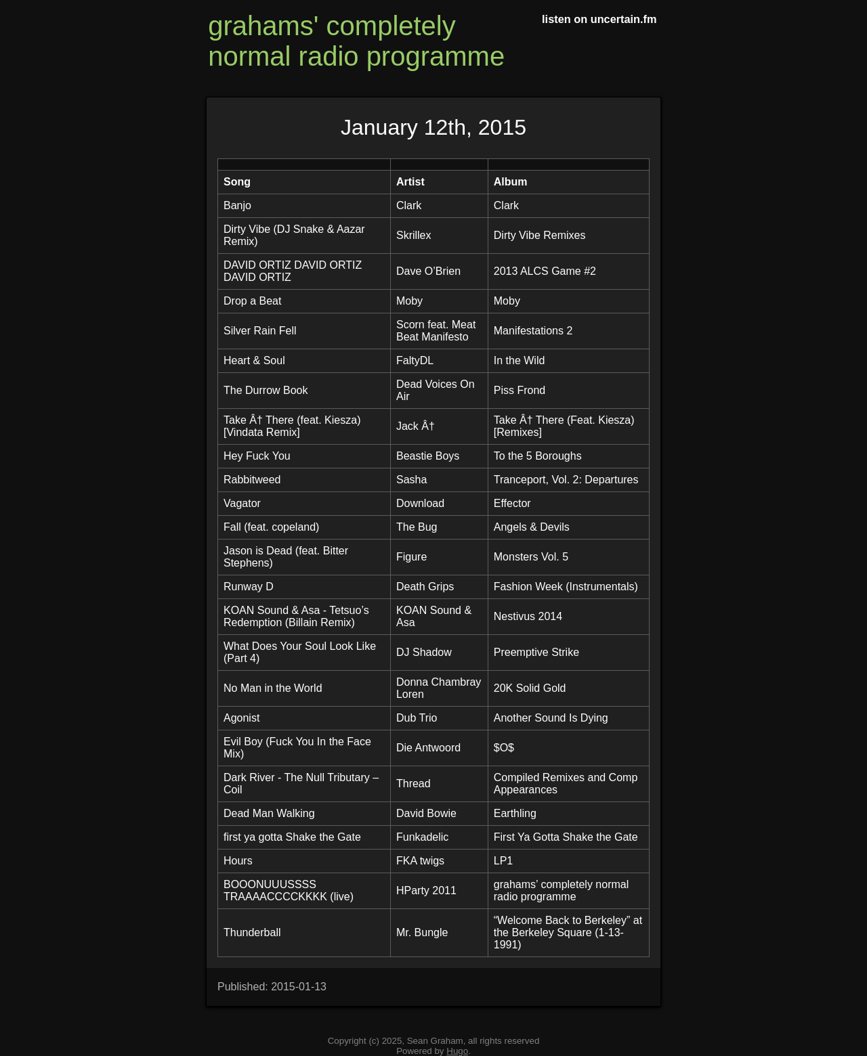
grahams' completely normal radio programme (356, 41)
